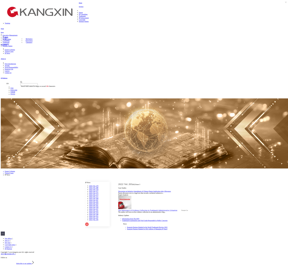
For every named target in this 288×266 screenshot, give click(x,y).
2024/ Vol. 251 (93, 216)
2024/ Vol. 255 (93, 211)
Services (81, 6)
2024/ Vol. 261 (93, 205)
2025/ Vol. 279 (93, 186)
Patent (81, 12)
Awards (7, 65)
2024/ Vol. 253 (93, 212)
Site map (7, 242)
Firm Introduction (10, 64)
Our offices (8, 238)
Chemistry (29, 42)
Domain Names (84, 21)
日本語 (12, 92)
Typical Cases (9, 51)
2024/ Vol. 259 (93, 207)
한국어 (12, 94)
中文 (12, 88)
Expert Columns (10, 50)
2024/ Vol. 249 (93, 214)
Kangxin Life (9, 69)
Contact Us (8, 247)
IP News (7, 53)
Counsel (5, 37)
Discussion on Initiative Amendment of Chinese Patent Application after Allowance (144, 191)
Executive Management (10, 35)
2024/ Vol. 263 (93, 204)
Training (7, 23)
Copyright (82, 20)
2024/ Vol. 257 (93, 209)
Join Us (7, 240)
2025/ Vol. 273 (93, 195)
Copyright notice (10, 245)
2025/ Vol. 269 (93, 198)
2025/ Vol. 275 (93, 193)
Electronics (29, 40)
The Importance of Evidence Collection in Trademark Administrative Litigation (147, 210)
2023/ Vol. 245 (93, 219)
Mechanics (29, 39)
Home (80, 3)
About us (3, 59)
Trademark (82, 16)
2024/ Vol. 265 (93, 202)
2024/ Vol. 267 (93, 200)
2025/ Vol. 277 (93, 191)
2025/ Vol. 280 (93, 188)
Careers (7, 71)
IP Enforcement (84, 18)
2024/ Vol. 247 (93, 218)
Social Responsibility (11, 67)
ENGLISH (13, 90)
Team (2, 28)
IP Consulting (83, 14)
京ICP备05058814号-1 (8, 254)
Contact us (8, 73)
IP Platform (4, 78)
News (2, 32)
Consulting (6, 40)
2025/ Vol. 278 (93, 189)
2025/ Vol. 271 (93, 196)
